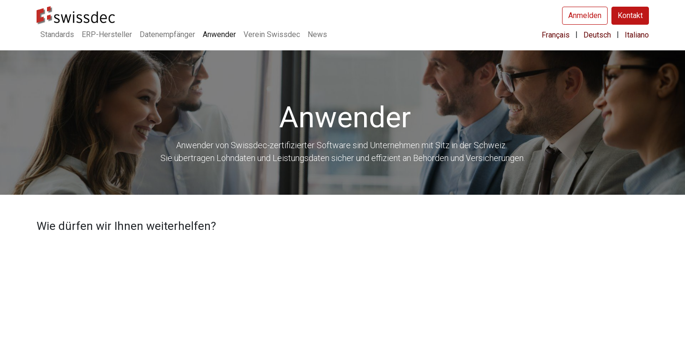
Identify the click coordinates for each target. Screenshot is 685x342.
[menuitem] (57, 34)
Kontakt (630, 15)
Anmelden (584, 15)
